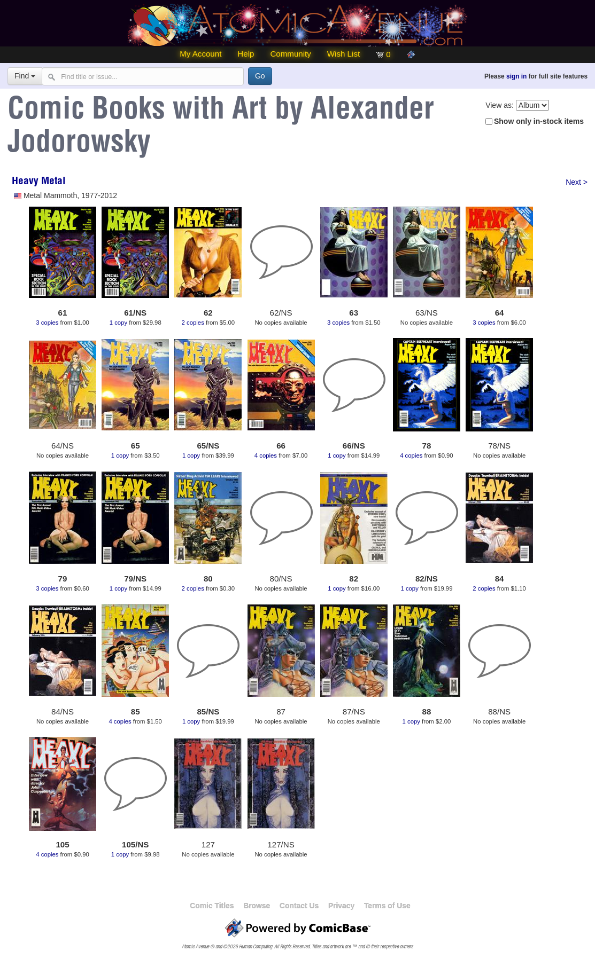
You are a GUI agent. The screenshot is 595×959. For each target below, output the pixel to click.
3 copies (47, 322)
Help (245, 53)
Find (24, 76)
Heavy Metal (38, 182)
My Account (200, 53)
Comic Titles (212, 905)
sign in (516, 76)
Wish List (343, 53)
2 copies (193, 322)
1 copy (118, 322)
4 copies (265, 455)
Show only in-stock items (539, 121)
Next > (577, 182)
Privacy (341, 905)
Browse (256, 905)
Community (290, 53)
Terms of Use (387, 905)
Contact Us (299, 905)
